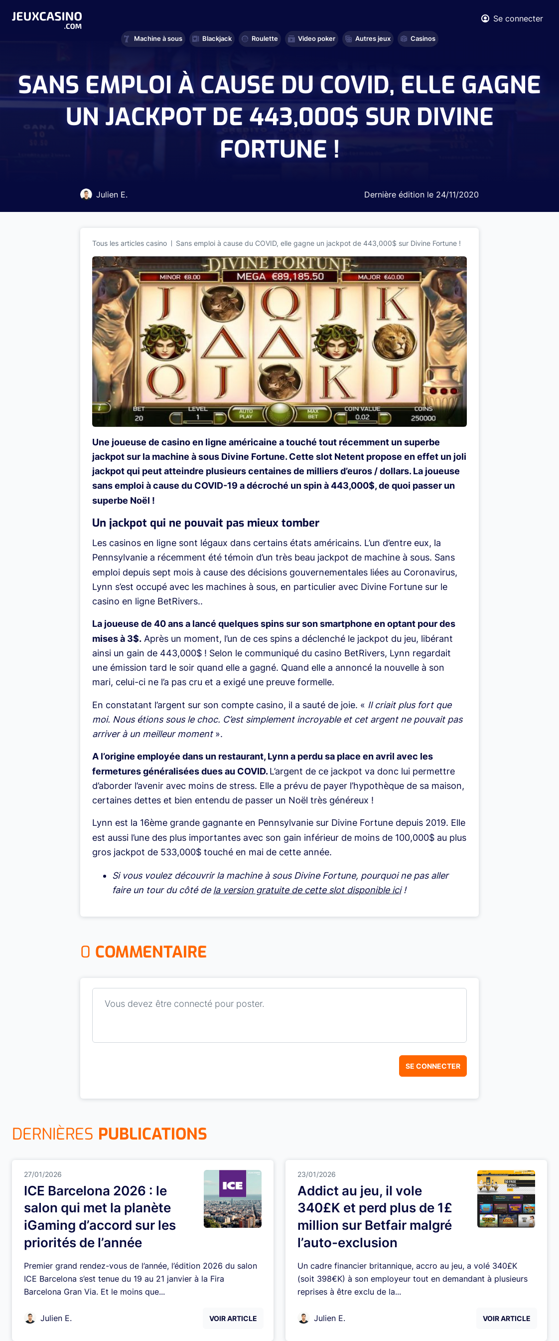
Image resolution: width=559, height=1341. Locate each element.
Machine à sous (153, 38)
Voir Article (233, 1318)
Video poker (311, 38)
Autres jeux (368, 38)
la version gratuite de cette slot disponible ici (307, 890)
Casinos (418, 38)
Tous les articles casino (129, 243)
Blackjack (212, 38)
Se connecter (433, 1066)
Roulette (260, 38)
